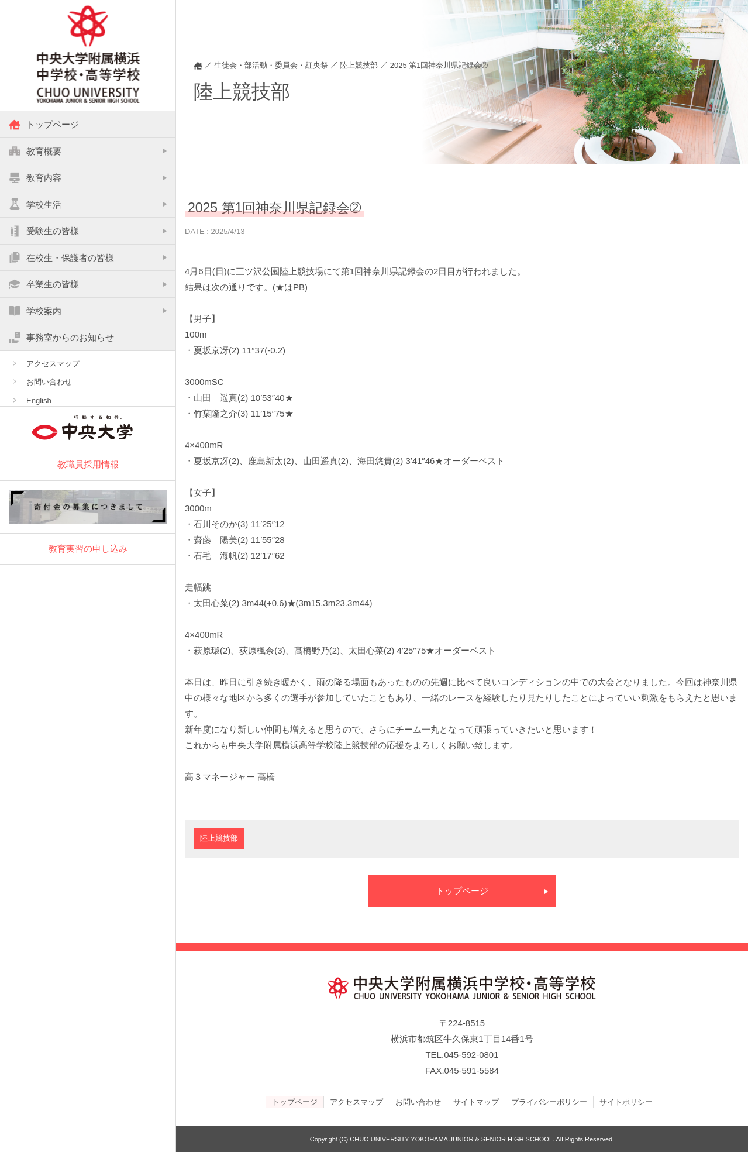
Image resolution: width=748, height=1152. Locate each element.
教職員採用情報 (88, 465)
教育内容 (35, 178)
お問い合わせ (49, 382)
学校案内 (35, 311)
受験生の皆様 (44, 231)
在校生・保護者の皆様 (61, 258)
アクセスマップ (53, 364)
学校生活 (35, 205)
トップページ (44, 124)
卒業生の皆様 (44, 284)
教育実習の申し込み (88, 548)
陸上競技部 (219, 838)
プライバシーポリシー (549, 1101)
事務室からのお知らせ (61, 337)
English (38, 401)
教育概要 (35, 151)
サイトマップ (476, 1101)
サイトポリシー (626, 1101)
